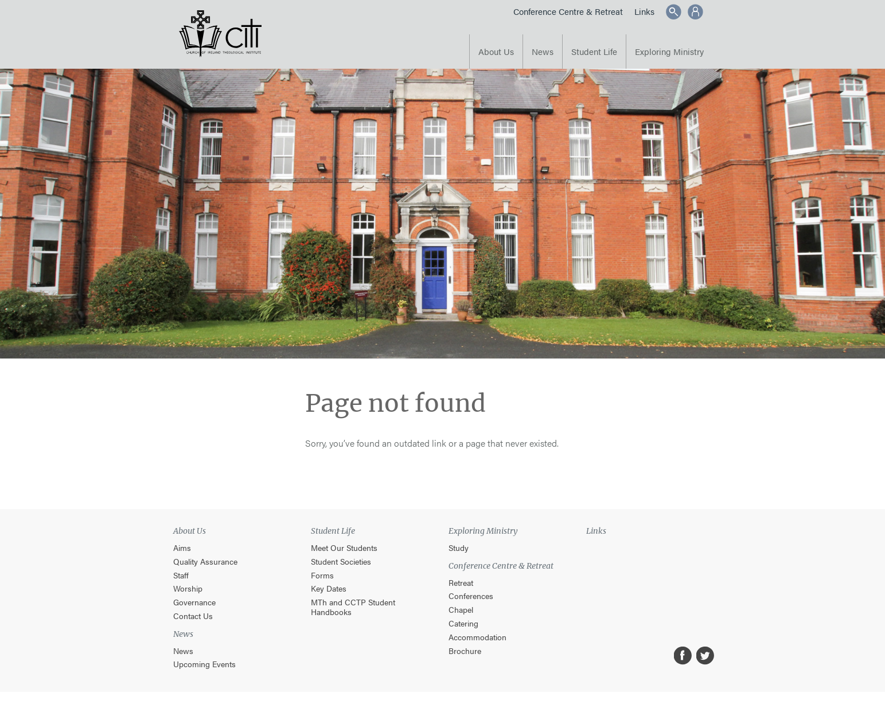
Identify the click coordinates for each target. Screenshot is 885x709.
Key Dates (328, 588)
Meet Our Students (344, 548)
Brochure (465, 651)
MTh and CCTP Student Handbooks (353, 607)
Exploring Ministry (669, 51)
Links (644, 11)
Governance (194, 602)
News (542, 51)
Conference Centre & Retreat (568, 11)
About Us (496, 51)
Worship (187, 588)
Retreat (461, 583)
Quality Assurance (205, 561)
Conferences (471, 596)
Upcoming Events (204, 664)
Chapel (461, 610)
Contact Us (193, 616)
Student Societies (341, 561)
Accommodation (477, 637)
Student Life (594, 51)
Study (459, 548)
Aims (182, 548)
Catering (463, 623)
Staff (181, 575)
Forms (322, 575)
